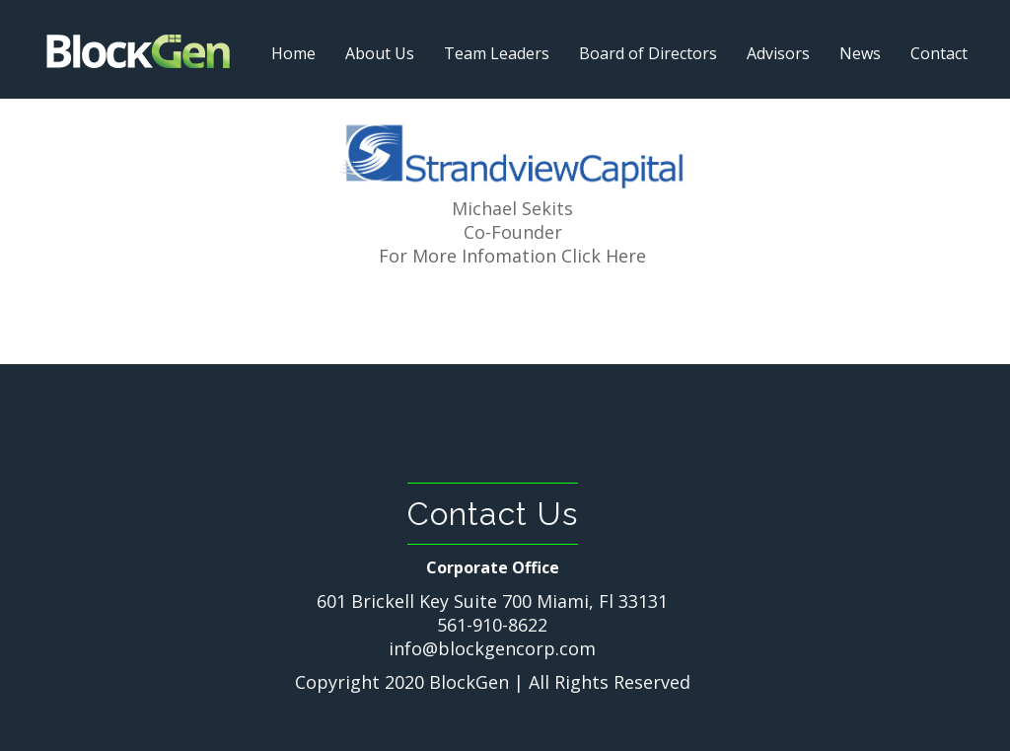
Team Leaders (496, 53)
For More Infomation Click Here (512, 255)
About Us (379, 53)
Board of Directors (648, 53)
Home (293, 53)
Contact (939, 53)
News (860, 53)
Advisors (778, 53)
